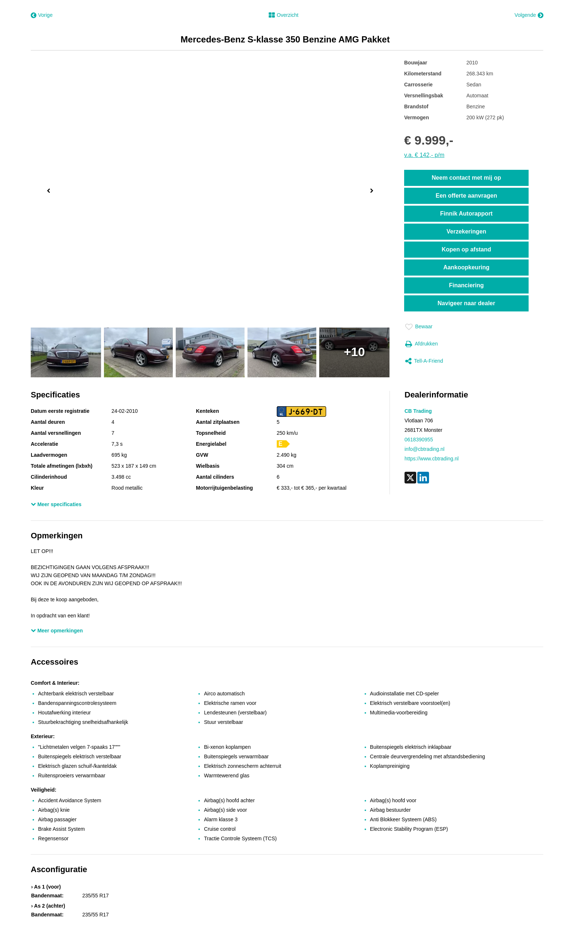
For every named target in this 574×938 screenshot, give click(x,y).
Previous (46, 190)
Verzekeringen (467, 231)
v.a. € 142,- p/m (424, 155)
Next (373, 191)
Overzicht (283, 15)
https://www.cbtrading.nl (432, 458)
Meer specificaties (56, 504)
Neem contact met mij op (466, 178)
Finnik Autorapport (466, 213)
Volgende (529, 15)
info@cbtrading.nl (424, 449)
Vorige (42, 15)
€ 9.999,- (428, 140)
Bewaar (418, 326)
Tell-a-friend (424, 361)
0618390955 (419, 439)
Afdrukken (421, 344)
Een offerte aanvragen (466, 196)
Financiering (466, 285)
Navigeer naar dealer (466, 303)
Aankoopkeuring (466, 267)
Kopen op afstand (466, 249)
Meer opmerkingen (57, 631)
